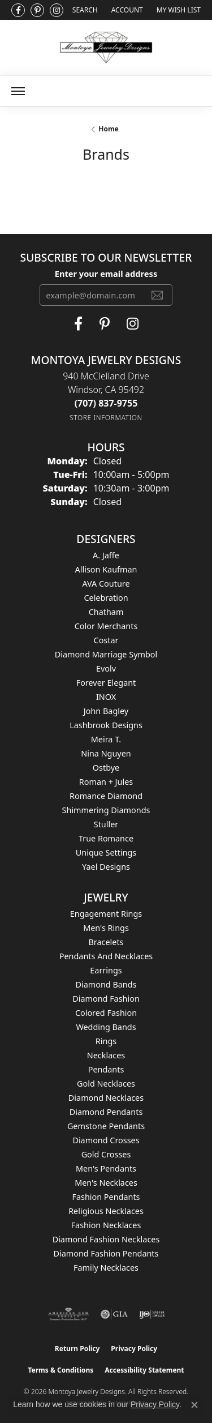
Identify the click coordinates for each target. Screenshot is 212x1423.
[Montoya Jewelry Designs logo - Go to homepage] (106, 47)
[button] (84, 10)
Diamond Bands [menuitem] (105, 984)
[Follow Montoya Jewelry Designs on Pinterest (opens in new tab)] (37, 10)
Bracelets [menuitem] (105, 942)
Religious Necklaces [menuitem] (106, 1211)
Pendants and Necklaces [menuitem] (106, 956)
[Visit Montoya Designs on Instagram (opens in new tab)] (56, 10)
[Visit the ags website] (68, 1314)
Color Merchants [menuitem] (106, 626)
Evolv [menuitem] (106, 668)
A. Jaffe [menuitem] (106, 555)
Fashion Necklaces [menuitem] (106, 1225)
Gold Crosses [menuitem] (106, 1154)
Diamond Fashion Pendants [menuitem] (106, 1253)
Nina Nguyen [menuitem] (106, 753)
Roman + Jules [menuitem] (106, 781)
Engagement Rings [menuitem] (106, 913)
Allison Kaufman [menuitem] (106, 569)
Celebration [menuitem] (106, 597)
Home (108, 129)
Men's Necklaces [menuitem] (106, 1182)
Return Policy (77, 1348)
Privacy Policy (134, 1348)
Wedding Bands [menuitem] (106, 1027)
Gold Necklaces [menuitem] (106, 1083)
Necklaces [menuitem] (106, 1055)
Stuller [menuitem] (106, 824)
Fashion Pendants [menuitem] (106, 1196)
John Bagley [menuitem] (106, 711)
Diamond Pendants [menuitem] (106, 1111)
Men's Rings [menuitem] (106, 927)
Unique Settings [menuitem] (106, 852)
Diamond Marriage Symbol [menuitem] (106, 654)
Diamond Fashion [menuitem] (106, 998)
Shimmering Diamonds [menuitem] (106, 810)
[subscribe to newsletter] (157, 295)
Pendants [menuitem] (106, 1069)
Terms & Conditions (60, 1370)
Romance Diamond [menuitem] (106, 795)
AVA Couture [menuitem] (105, 583)
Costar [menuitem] (106, 640)
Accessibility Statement (144, 1370)
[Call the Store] (106, 403)
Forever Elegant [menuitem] (106, 682)
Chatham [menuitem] (106, 611)
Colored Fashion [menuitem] (106, 1012)
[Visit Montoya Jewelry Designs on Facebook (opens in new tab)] (18, 10)
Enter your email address (106, 273)
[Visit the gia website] (114, 1314)
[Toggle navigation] (18, 91)
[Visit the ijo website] (152, 1314)
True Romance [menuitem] (106, 838)
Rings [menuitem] (106, 1041)
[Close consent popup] (194, 1404)
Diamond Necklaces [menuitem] (106, 1097)
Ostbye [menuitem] (106, 767)
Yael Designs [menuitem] (106, 866)
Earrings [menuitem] (106, 970)
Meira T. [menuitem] (106, 739)
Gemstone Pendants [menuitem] (106, 1126)
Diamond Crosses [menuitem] (105, 1140)
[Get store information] (106, 417)
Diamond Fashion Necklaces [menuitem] (106, 1239)
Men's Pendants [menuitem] (106, 1168)
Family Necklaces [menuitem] (106, 1267)
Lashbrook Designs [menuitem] (106, 725)
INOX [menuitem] (106, 696)
